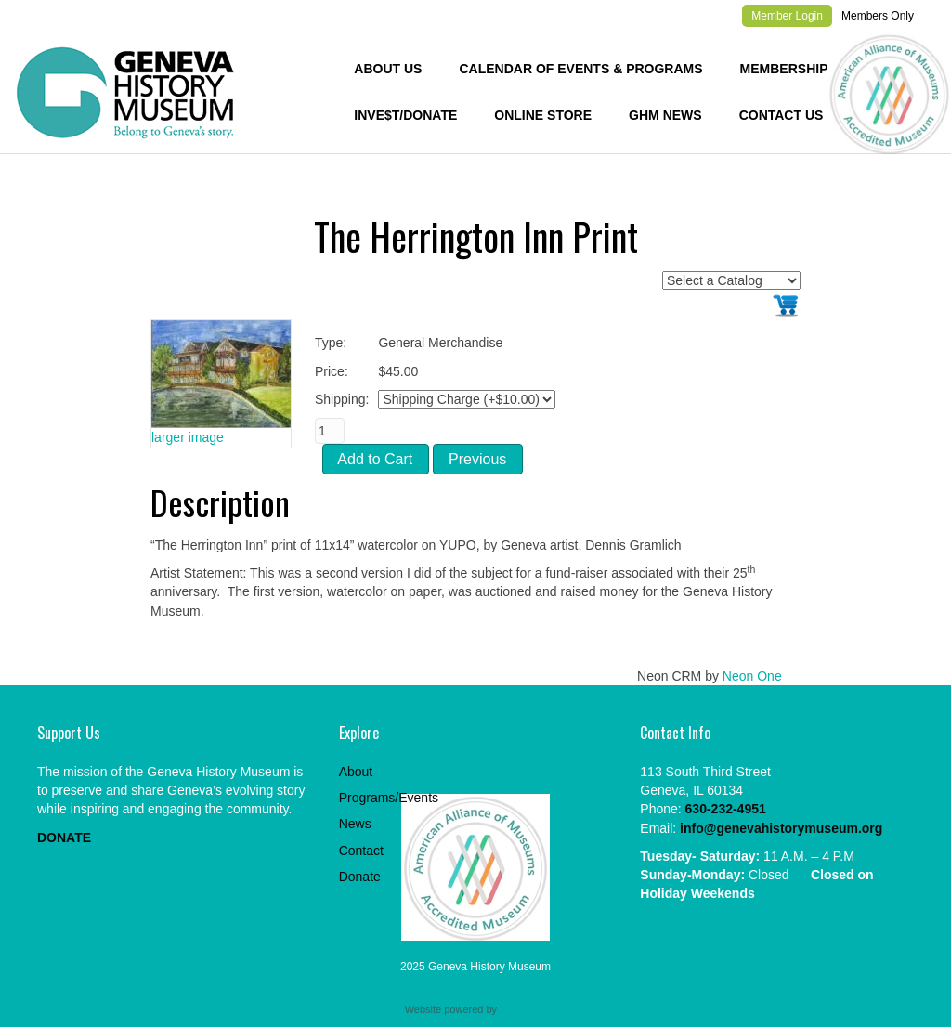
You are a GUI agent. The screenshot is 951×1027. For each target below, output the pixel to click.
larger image (187, 437)
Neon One (752, 676)
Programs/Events (388, 797)
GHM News (665, 115)
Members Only (877, 15)
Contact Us (781, 115)
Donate (360, 876)
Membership (784, 68)
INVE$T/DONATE (405, 115)
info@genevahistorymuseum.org (781, 828)
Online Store (543, 115)
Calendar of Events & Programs (580, 68)
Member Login (787, 15)
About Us (388, 68)
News (355, 823)
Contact (361, 850)
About (356, 771)
